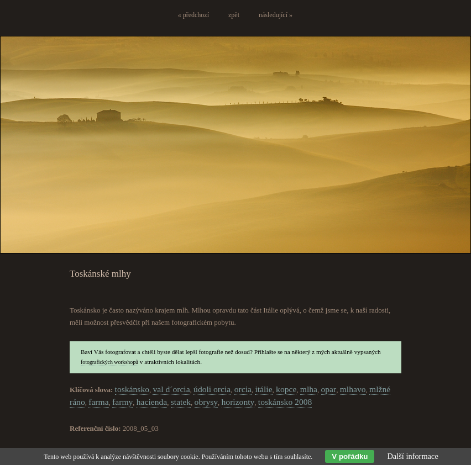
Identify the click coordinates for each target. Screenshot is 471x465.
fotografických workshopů (109, 362)
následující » (275, 15)
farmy (122, 401)
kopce (286, 389)
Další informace (412, 456)
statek (181, 401)
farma (98, 401)
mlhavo (353, 389)
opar (329, 389)
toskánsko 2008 (285, 401)
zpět (233, 15)
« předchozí (193, 15)
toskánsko (132, 389)
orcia (243, 389)
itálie (263, 389)
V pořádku (350, 456)
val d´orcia (171, 389)
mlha (308, 389)
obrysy (206, 401)
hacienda (152, 401)
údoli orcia (212, 389)
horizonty (238, 401)
